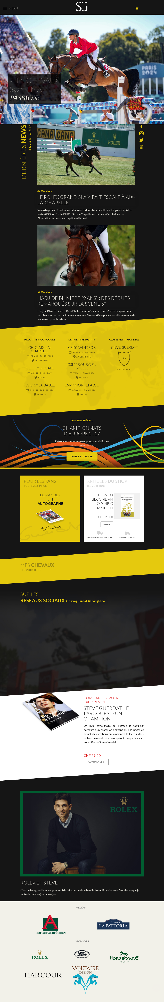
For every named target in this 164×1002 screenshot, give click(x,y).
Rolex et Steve (39, 883)
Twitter (141, 140)
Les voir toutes (30, 138)
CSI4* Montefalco (82, 385)
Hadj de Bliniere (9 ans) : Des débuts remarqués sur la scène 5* (83, 301)
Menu (10, 8)
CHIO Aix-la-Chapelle (39, 349)
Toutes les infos (35, 485)
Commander (96, 762)
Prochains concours (39, 339)
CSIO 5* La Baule (40, 385)
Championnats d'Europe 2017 (81, 431)
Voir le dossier (82, 456)
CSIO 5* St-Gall (40, 368)
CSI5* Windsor (82, 347)
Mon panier (136, 8)
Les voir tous (96, 485)
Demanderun (50, 499)
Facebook (141, 126)
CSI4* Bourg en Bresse (82, 366)
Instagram (141, 133)
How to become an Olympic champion (102, 501)
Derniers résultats (82, 339)
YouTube (141, 147)
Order (107, 524)
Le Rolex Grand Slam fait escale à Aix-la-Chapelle (86, 200)
